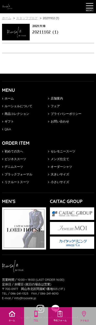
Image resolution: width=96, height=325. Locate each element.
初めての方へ (12, 151)
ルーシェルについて (17, 106)
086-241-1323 (19, 293)
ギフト (8, 121)
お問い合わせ (58, 121)
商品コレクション (15, 114)
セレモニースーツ (61, 151)
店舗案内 (55, 98)
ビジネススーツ (14, 159)
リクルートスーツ (15, 182)
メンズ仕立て (58, 159)
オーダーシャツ (60, 167)
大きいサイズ (58, 174)
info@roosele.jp (25, 298)
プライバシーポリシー (64, 114)
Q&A (6, 129)
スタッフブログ (27, 18)
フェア (54, 106)
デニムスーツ (12, 167)
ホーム (8, 98)
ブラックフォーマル (17, 174)
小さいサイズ (58, 182)
